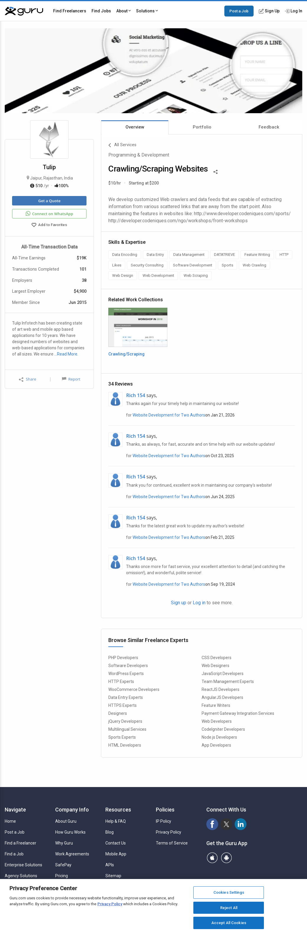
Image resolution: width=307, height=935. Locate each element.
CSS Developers (216, 657)
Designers (117, 713)
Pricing (61, 875)
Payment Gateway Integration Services (238, 713)
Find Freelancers (69, 11)
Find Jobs (101, 11)
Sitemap (113, 875)
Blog (109, 832)
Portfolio (202, 127)
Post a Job (239, 11)
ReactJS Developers (220, 689)
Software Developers (128, 665)
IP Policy (163, 821)
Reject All (228, 908)
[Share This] (215, 171)
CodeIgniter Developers (223, 729)
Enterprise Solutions (23, 864)
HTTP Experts (121, 681)
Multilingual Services (127, 729)
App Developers (216, 745)
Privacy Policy (168, 832)
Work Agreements (72, 854)
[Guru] (24, 11)
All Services (122, 145)
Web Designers (215, 665)
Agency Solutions (21, 875)
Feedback (269, 127)
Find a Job (14, 854)
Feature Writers (216, 705)
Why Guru (64, 843)
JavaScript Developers (223, 673)
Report (71, 379)
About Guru (65, 821)
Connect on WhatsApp (49, 213)
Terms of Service (172, 843)
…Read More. (66, 354)
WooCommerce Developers (133, 689)
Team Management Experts (228, 681)
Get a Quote (49, 200)
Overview (134, 127)
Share (27, 379)
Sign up (178, 602)
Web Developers (217, 721)
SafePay (63, 864)
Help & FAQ (115, 821)
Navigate (15, 809)
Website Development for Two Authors (169, 415)
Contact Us (115, 843)
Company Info (72, 809)
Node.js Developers (219, 737)
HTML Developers (124, 745)
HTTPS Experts (122, 705)
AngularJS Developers (222, 697)
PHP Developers (123, 657)
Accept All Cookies (228, 923)
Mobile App (115, 854)
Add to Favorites (49, 225)
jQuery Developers (125, 721)
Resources (118, 809)
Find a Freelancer (20, 843)
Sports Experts (122, 737)
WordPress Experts (126, 673)
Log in (199, 602)
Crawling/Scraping (126, 354)
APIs (109, 864)
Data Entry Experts (125, 697)
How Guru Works (70, 832)
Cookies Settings (228, 892)
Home (10, 821)
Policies (165, 809)
